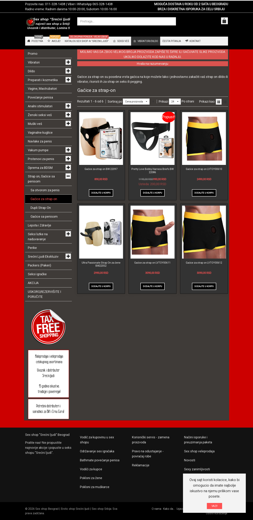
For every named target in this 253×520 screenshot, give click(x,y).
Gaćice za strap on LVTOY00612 (204, 262)
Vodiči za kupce (91, 469)
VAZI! (214, 506)
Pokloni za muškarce (94, 487)
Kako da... (169, 508)
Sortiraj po (115, 101)
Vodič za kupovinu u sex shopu (97, 439)
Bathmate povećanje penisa (99, 460)
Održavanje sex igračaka (97, 451)
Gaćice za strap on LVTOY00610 (204, 169)
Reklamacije (140, 465)
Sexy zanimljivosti (197, 469)
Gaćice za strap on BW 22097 (101, 169)
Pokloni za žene (91, 478)
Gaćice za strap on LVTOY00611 (152, 262)
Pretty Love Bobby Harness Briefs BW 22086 (152, 171)
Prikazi (163, 101)
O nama (156, 508)
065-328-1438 (102, 4)
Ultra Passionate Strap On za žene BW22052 (101, 264)
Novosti (189, 460)
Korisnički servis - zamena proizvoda (150, 439)
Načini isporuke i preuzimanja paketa (198, 439)
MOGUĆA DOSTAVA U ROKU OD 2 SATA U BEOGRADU (191, 4)
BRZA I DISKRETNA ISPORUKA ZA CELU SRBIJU (191, 9)
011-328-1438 (55, 4)
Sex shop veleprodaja (199, 451)
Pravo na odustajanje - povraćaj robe (148, 453)
